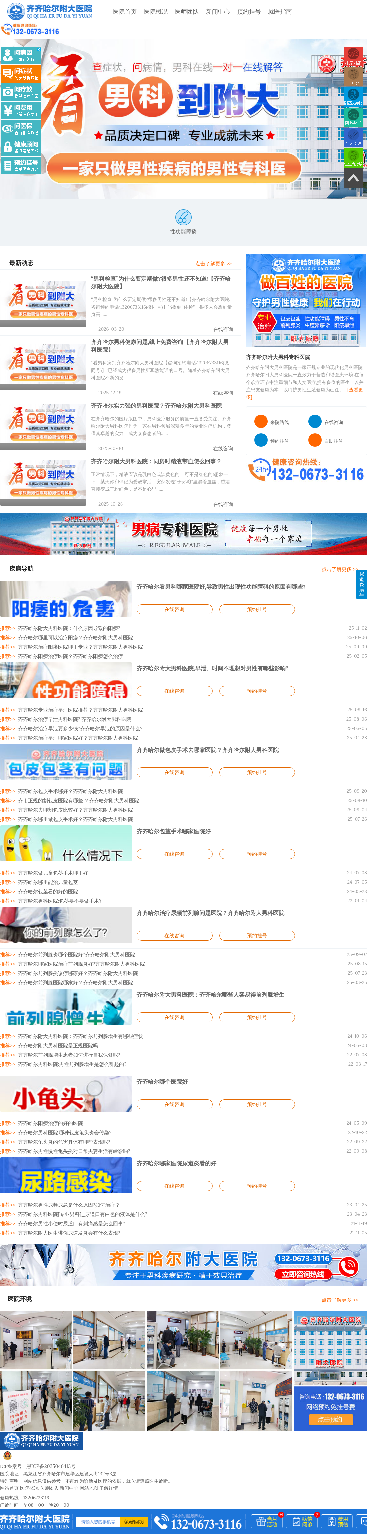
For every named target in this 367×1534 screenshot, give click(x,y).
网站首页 (9, 1458)
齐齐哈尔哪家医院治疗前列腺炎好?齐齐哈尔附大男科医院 (76, 939)
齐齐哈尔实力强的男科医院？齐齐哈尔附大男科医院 (152, 387)
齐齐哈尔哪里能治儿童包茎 (45, 859)
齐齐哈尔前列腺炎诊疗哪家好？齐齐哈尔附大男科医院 (73, 948)
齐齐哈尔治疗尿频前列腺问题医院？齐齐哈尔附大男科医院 (206, 888)
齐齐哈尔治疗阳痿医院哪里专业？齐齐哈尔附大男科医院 (75, 627)
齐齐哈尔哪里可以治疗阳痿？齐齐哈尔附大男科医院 (70, 618)
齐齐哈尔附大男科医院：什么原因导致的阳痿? (65, 609)
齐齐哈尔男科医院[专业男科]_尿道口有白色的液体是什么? (77, 1186)
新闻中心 (212, 11)
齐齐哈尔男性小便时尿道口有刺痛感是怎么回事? (67, 1195)
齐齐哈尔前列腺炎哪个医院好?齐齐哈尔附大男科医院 (72, 930)
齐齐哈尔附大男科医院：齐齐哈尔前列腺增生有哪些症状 (75, 1011)
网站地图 (89, 1458)
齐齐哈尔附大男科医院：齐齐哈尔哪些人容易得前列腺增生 (206, 969)
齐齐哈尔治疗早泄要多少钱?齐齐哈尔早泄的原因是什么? (75, 708)
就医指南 (274, 11)
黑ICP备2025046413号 (49, 1436)
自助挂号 (325, 426)
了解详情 (108, 1458)
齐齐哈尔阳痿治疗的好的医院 (47, 1096)
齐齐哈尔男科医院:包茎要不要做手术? (56, 877)
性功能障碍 (183, 206)
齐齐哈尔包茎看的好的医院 (45, 868)
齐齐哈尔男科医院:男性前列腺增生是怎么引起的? (67, 1038)
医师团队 (181, 11)
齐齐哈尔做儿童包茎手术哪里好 (49, 850)
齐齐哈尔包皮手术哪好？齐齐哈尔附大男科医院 (66, 770)
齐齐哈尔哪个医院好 (161, 1054)
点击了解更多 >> (218, 248)
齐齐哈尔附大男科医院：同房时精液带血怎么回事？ (152, 442)
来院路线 (271, 407)
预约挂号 (243, 11)
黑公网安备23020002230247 (39, 1429)
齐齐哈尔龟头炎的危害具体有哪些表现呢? (60, 1114)
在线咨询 (223, 313)
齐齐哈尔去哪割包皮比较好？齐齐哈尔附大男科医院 (70, 788)
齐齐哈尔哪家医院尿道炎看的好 (174, 1135)
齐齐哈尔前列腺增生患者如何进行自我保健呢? (65, 1029)
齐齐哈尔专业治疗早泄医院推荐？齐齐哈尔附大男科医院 (75, 690)
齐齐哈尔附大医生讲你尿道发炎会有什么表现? (65, 1204)
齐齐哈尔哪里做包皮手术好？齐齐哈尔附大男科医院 (70, 797)
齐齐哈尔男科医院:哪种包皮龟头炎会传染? (60, 1105)
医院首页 (119, 11)
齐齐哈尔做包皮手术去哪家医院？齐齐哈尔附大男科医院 (203, 728)
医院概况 (150, 11)
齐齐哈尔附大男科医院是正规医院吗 (54, 1020)
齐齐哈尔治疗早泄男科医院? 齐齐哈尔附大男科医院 (70, 699)
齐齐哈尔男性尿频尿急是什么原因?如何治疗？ (65, 1177)
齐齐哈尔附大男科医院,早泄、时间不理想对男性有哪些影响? (208, 648)
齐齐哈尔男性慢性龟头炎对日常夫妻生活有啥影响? (69, 1123)
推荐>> (7, 609)
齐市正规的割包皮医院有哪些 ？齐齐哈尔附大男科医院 (73, 779)
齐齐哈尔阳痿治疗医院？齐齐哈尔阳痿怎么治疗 (66, 636)
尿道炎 (361, 560)
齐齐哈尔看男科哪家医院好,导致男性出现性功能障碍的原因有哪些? (216, 567)
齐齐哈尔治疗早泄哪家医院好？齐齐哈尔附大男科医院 (73, 717)
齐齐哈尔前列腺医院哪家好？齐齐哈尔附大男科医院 (70, 957)
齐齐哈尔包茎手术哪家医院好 (171, 808)
